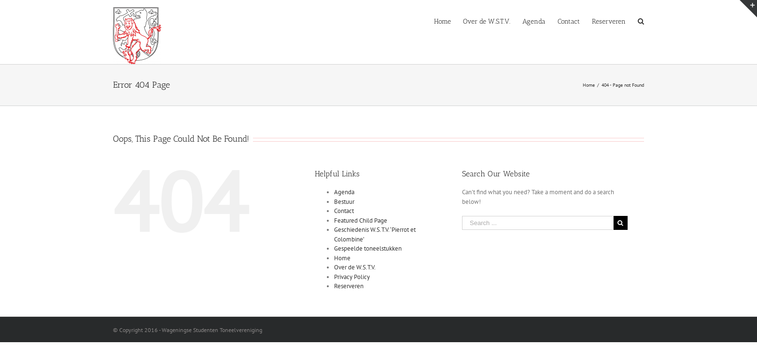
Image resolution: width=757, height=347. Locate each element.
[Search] (641, 20)
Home (342, 258)
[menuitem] (405, 20)
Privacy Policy (352, 277)
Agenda (344, 192)
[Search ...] (538, 223)
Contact (344, 211)
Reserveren (349, 286)
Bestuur (344, 202)
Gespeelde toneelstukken (368, 248)
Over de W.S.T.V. (355, 267)
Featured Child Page (360, 220)
